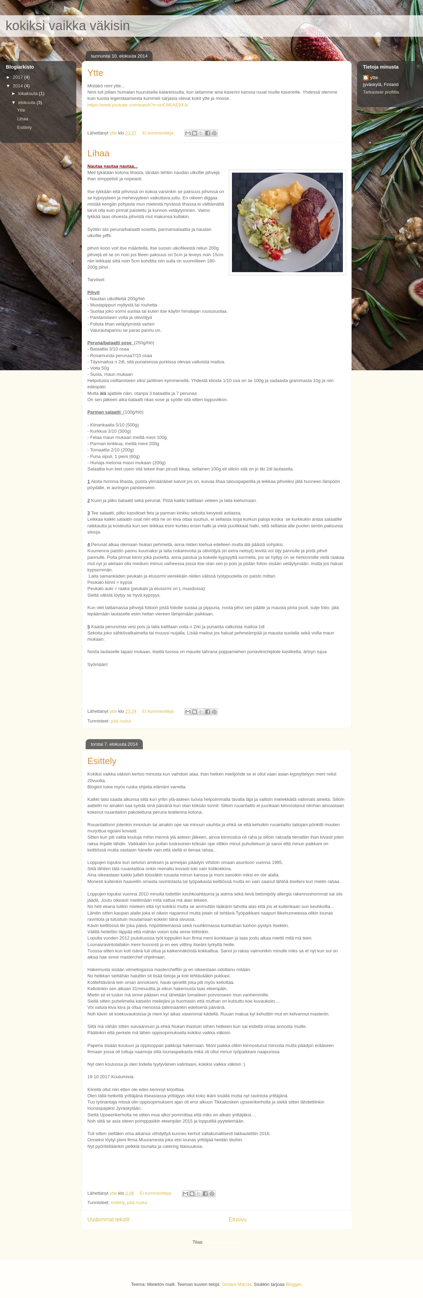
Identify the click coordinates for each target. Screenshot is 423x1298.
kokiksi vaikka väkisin (68, 25)
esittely (117, 1202)
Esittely (101, 761)
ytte (374, 77)
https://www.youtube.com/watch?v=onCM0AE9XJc (138, 104)
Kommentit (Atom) (223, 1242)
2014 (18, 85)
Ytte (95, 73)
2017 (18, 77)
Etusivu (238, 1219)
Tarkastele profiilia (381, 92)
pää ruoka (121, 721)
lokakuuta (28, 93)
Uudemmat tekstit (108, 1219)
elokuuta (27, 102)
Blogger (293, 1284)
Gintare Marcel (236, 1284)
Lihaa (98, 153)
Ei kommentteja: (159, 133)
